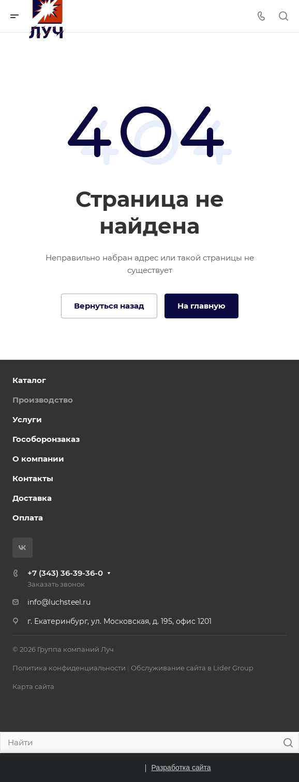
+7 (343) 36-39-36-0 (65, 573)
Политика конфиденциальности (69, 668)
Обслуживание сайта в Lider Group (192, 668)
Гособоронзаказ (46, 439)
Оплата (27, 518)
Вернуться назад (109, 306)
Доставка (32, 498)
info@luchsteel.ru (59, 602)
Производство (42, 400)
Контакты (32, 478)
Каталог (29, 380)
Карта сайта (33, 686)
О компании (38, 459)
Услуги (27, 419)
